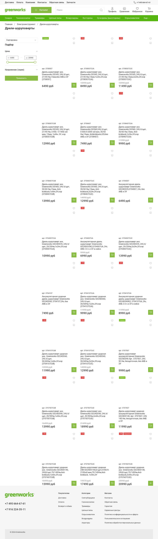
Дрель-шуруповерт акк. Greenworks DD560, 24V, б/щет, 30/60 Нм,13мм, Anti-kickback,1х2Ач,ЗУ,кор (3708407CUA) (132, 132)
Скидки (8, 18)
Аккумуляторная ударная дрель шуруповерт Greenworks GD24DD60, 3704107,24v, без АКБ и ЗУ (56, 300)
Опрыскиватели (132, 18)
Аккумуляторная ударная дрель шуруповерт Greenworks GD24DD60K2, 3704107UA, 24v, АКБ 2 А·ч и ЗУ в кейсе (132, 300)
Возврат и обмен (65, 506)
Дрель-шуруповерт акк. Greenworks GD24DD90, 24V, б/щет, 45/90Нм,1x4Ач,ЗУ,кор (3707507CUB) (55, 415)
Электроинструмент (26, 24)
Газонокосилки (23, 18)
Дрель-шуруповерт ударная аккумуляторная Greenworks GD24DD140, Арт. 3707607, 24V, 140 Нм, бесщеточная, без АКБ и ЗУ (133, 416)
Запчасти (71, 2)
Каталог (41, 10)
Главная (8, 24)
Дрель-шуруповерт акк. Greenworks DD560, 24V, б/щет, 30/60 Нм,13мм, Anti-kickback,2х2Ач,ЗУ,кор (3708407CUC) (94, 189)
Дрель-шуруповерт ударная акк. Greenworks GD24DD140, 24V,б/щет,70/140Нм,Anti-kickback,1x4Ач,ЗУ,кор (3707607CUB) (55, 472)
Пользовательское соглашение (117, 519)
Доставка (9, 2)
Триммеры (40, 18)
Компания (30, 2)
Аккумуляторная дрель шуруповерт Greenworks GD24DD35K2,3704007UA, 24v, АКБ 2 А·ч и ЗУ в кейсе (94, 245)
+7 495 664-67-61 (142, 2)
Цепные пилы (55, 18)
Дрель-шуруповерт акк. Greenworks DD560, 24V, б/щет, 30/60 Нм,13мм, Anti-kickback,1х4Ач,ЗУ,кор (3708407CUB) (56, 189)
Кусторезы (88, 18)
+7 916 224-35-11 (15, 509)
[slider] (8, 62)
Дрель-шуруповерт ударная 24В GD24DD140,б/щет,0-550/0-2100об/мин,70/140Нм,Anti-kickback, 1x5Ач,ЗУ (94, 471)
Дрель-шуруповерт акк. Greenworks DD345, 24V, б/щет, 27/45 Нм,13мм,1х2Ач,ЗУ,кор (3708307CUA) (94, 76)
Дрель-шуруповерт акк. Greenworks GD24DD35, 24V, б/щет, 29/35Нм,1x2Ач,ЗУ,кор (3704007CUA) (55, 245)
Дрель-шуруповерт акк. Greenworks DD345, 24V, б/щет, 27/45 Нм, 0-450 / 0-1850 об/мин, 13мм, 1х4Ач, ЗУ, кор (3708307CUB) (56, 132)
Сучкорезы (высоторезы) (108, 18)
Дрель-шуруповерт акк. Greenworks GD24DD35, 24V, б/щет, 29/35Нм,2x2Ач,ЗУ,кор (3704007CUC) (132, 245)
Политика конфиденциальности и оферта (121, 514)
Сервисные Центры (112, 510)
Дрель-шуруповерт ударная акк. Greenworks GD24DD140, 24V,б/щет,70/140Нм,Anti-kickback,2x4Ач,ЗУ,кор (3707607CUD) (132, 472)
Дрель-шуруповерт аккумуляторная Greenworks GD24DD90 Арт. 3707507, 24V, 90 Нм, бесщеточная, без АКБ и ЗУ (133, 359)
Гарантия (108, 506)
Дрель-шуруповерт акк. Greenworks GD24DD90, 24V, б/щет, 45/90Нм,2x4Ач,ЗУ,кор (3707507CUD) (94, 415)
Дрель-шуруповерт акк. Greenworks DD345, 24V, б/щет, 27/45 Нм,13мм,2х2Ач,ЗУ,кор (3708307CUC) (132, 76)
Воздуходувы (72, 18)
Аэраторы (86, 523)
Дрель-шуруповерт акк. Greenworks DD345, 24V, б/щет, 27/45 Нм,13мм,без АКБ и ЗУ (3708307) (56, 76)
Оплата (19, 2)
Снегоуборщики (88, 498)
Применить (21, 78)
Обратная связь (56, 2)
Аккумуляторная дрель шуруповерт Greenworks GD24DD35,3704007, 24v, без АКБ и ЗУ (132, 188)
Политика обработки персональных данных (122, 523)
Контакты (42, 2)
